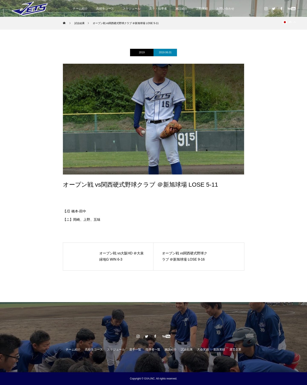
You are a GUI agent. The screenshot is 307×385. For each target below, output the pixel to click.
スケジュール (131, 8)
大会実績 (203, 349)
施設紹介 (181, 8)
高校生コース (105, 8)
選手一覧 (135, 349)
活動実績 (202, 8)
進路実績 (219, 349)
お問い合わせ (225, 8)
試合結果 (187, 349)
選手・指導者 (158, 8)
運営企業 (235, 349)
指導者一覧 (152, 349)
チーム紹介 (80, 8)
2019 (142, 52)
